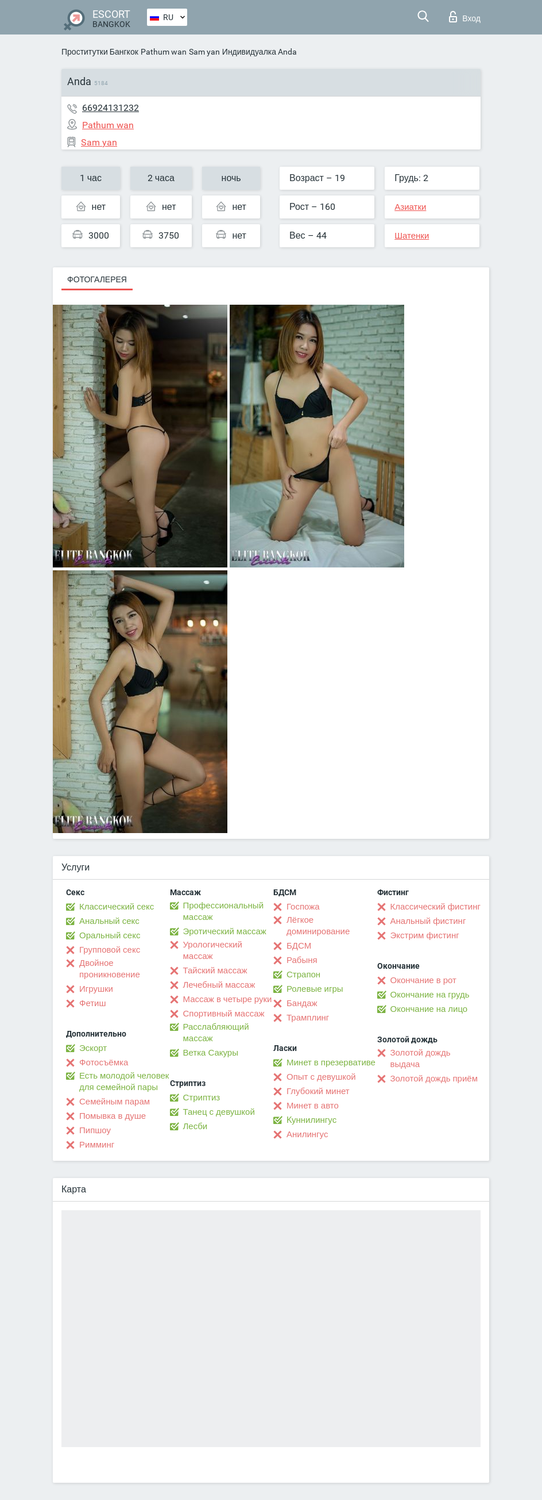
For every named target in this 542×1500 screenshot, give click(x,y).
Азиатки (410, 207)
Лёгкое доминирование (318, 926)
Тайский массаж (215, 970)
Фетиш (92, 1003)
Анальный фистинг (428, 921)
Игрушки (96, 989)
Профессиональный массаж (223, 911)
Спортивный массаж (224, 1013)
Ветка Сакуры (210, 1053)
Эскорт (93, 1048)
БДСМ (299, 946)
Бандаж (302, 1003)
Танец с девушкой (219, 1112)
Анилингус (307, 1134)
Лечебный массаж (219, 985)
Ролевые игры (315, 989)
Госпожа (303, 906)
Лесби (195, 1126)
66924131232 (110, 107)
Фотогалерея (97, 279)
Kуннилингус (311, 1120)
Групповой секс (109, 950)
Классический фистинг (435, 906)
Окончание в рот (423, 980)
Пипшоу (95, 1130)
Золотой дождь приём (434, 1078)
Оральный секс (109, 935)
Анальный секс (109, 921)
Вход (465, 16)
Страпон (303, 974)
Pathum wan (164, 51)
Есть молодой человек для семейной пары (124, 1081)
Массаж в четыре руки (227, 999)
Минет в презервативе (331, 1062)
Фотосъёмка (103, 1062)
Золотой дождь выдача (420, 1058)
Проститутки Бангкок (99, 51)
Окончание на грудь (430, 994)
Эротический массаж (224, 931)
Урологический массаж (212, 950)
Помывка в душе (112, 1116)
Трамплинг (308, 1017)
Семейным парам (114, 1101)
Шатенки (411, 236)
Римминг (96, 1145)
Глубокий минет (318, 1091)
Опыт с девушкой (321, 1077)
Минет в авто (313, 1105)
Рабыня (302, 960)
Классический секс (116, 906)
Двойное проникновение (109, 969)
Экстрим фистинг (424, 935)
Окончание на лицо (429, 1009)
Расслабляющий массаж (216, 1033)
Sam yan (204, 51)
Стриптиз (201, 1097)
